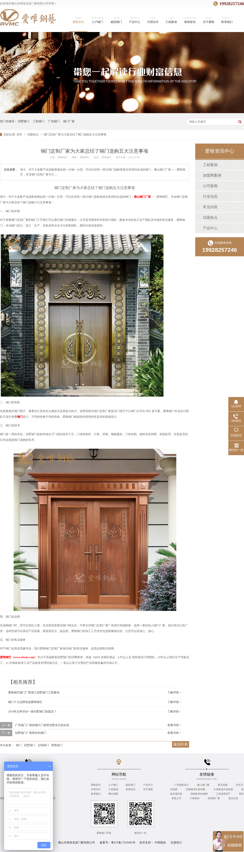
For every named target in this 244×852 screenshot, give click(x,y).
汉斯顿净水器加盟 (196, 789)
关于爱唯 (148, 789)
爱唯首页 (96, 784)
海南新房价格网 (199, 793)
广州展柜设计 (182, 784)
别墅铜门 (23, 121)
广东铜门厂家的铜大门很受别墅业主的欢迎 (42, 725)
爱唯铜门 (57, 745)
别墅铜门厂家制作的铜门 (30, 732)
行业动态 (210, 196)
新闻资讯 (130, 789)
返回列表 (180, 744)
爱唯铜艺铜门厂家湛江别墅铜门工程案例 (33, 692)
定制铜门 (43, 745)
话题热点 (33, 134)
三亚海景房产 (223, 793)
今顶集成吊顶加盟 (224, 789)
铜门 (20, 416)
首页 (19, 134)
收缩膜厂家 (214, 798)
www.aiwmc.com (17, 657)
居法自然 (233, 798)
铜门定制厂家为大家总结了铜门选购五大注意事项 (75, 134)
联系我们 (96, 793)
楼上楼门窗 (203, 784)
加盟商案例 (212, 175)
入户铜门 (113, 784)
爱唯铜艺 (63, 157)
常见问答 (210, 207)
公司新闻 (210, 186)
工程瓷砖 (195, 798)
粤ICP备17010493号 (123, 842)
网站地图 (113, 793)
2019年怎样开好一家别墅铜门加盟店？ (32, 711)
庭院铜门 (130, 784)
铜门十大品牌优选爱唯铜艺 (25, 702)
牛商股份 (160, 842)
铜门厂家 (69, 121)
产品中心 (210, 228)
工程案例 (210, 165)
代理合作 (96, 789)
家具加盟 (223, 784)
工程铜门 (38, 121)
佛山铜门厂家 (142, 196)
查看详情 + (174, 725)
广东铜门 (54, 121)
